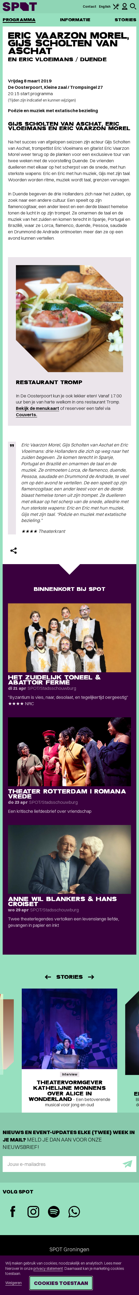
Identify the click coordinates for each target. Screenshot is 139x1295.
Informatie (75, 20)
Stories (125, 20)
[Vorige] (47, 977)
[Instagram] (33, 1212)
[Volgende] (91, 977)
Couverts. (26, 414)
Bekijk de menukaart (37, 408)
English (104, 6)
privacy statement (48, 1268)
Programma (19, 20)
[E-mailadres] (69, 1164)
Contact (90, 6)
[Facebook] (13, 1212)
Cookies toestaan (61, 1283)
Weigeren (13, 1282)
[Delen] (13, 550)
